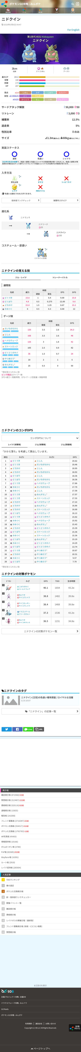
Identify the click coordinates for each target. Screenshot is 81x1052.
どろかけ (8, 305)
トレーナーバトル (60, 277)
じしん (7, 334)
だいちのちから (11, 328)
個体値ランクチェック (21, 200)
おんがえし (9, 364)
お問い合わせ (50, 1023)
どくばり (8, 301)
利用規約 (28, 1023)
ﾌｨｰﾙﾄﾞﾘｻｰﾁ (66, 182)
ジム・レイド (21, 277)
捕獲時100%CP (60, 200)
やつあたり (9, 358)
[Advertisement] (40, 402)
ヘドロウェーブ (11, 340)
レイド (14, 190)
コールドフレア (24, 589)
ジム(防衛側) (66, 444)
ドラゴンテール (24, 611)
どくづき (8, 297)
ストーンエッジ (11, 346)
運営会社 (38, 1023)
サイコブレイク (24, 597)
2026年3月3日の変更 (9, 161)
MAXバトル (40, 190)
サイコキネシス (24, 622)
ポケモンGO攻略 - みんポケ (25, 4)
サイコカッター (24, 603)
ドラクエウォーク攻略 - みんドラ (14, 1003)
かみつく (8, 308)
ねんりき (22, 595)
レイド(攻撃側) (14, 444)
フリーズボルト (24, 614)
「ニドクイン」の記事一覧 (40, 711)
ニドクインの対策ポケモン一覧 (40, 631)
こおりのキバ (23, 586)
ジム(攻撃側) (40, 444)
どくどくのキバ (11, 352)
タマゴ (40, 182)
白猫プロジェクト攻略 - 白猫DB (13, 997)
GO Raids (5, 1009)
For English (73, 29)
